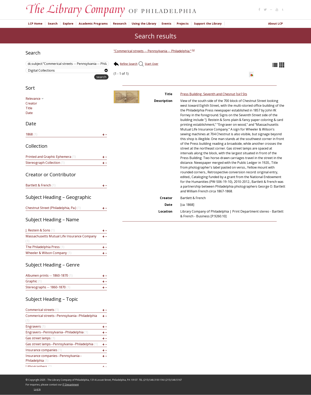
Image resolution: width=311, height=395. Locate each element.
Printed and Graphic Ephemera (48, 157)
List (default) (275, 65)
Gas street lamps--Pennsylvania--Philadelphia (59, 344)
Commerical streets (40, 310)
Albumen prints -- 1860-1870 (47, 275)
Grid (282, 65)
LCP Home (35, 23)
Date (29, 113)
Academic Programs (93, 23)
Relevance (35, 99)
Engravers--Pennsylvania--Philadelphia (55, 332)
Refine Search (128, 64)
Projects (183, 23)
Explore (68, 23)
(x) (193, 50)
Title (29, 108)
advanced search (81, 77)
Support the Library (208, 23)
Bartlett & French (38, 185)
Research (119, 23)
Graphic (31, 281)
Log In (37, 389)
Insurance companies (41, 350)
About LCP (275, 23)
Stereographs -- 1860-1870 (46, 287)
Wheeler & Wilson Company (46, 253)
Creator (31, 103)
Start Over (151, 64)
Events (166, 23)
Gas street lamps (38, 338)
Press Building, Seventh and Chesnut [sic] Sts (213, 94)
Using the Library (144, 23)
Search (53, 23)
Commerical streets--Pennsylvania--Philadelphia (61, 316)
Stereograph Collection (43, 163)
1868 (29, 134)
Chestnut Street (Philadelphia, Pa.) (51, 208)
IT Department (70, 384)
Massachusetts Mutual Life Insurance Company (61, 236)
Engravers (33, 326)
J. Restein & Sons (38, 230)
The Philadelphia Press (43, 247)
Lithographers (36, 366)
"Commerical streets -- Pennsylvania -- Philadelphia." (152, 51)
